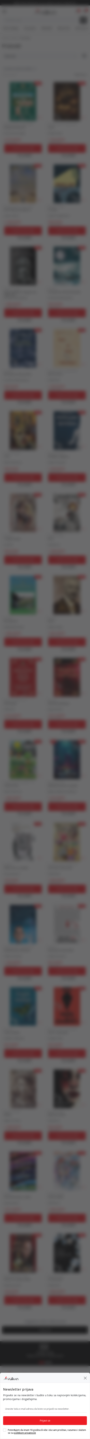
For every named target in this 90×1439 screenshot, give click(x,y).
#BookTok (63, 28)
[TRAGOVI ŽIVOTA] (23, 513)
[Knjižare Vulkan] (44, 11)
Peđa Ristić (54, 380)
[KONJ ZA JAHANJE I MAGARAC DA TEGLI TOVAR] (23, 266)
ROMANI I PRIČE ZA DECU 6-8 (62, 864)
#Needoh (46, 28)
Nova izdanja (10, 28)
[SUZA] (23, 430)
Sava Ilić (8, 544)
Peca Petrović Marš (14, 133)
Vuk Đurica (54, 544)
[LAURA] (67, 101)
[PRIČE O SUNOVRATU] (67, 1006)
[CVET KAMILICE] (67, 1253)
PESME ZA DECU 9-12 (15, 700)
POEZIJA (52, 288)
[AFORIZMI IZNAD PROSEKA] (23, 1253)
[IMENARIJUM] (23, 677)
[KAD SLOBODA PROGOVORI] (23, 184)
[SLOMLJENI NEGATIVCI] (67, 430)
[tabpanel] (45, 1350)
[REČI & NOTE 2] (67, 348)
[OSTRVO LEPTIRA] (23, 1006)
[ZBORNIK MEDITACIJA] (67, 677)
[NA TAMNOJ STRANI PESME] (23, 348)
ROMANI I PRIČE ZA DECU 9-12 (19, 782)
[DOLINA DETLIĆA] (67, 1171)
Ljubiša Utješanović (59, 215)
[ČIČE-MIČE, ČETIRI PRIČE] (67, 842)
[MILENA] (23, 1089)
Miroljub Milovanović (15, 297)
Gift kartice (81, 28)
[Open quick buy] (23, 155)
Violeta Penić (55, 133)
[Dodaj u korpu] (23, 148)
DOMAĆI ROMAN (56, 206)
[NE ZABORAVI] (23, 595)
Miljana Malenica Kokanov (62, 791)
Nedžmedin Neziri (14, 627)
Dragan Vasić (55, 1038)
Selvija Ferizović (57, 956)
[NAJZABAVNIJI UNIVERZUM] (23, 924)
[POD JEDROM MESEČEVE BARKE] (67, 266)
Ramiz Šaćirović (13, 462)
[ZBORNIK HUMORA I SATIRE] (23, 1171)
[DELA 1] (67, 595)
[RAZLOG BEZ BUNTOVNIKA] (67, 924)
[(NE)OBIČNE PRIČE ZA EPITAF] (67, 759)
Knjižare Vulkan (10, 38)
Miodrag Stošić (12, 1285)
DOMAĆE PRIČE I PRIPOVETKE (18, 124)
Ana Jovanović (12, 873)
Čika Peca (9, 709)
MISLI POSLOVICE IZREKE (16, 1276)
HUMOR (8, 1194)
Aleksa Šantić (55, 627)
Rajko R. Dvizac (12, 1120)
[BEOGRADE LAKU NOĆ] (23, 101)
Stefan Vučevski (56, 462)
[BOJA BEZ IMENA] (67, 1089)
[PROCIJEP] (67, 184)
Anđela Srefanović (14, 1038)
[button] (85, 11)
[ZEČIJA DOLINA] (23, 759)
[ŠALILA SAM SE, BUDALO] (23, 842)
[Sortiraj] (40, 56)
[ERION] (67, 513)
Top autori (30, 28)
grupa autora (11, 215)
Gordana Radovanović (60, 297)
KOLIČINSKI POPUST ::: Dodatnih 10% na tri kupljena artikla (45, 3)
